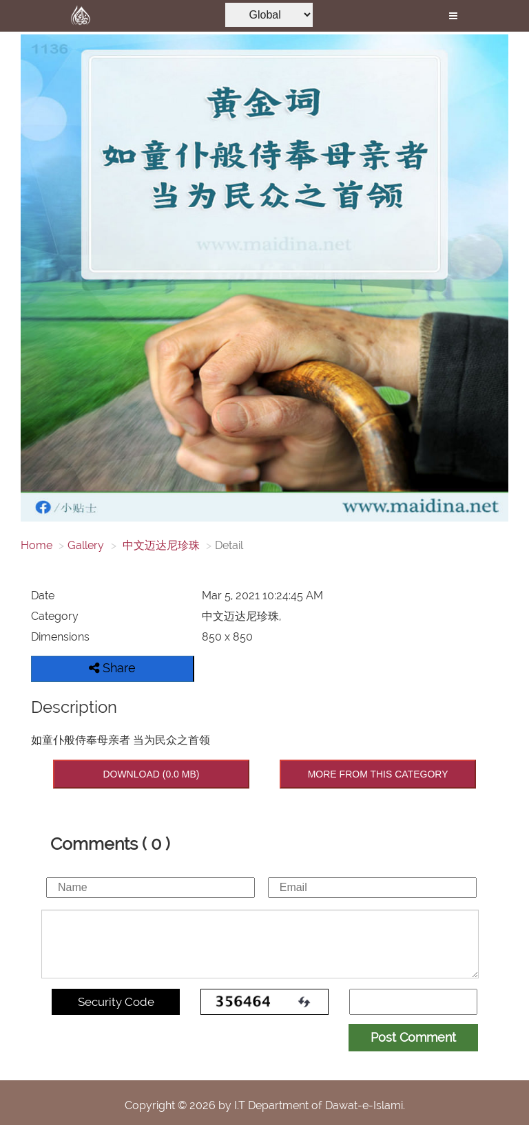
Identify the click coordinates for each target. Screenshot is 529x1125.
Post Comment (413, 1037)
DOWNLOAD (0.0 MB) (151, 774)
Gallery (86, 545)
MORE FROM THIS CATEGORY (378, 774)
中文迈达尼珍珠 (160, 545)
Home (36, 545)
